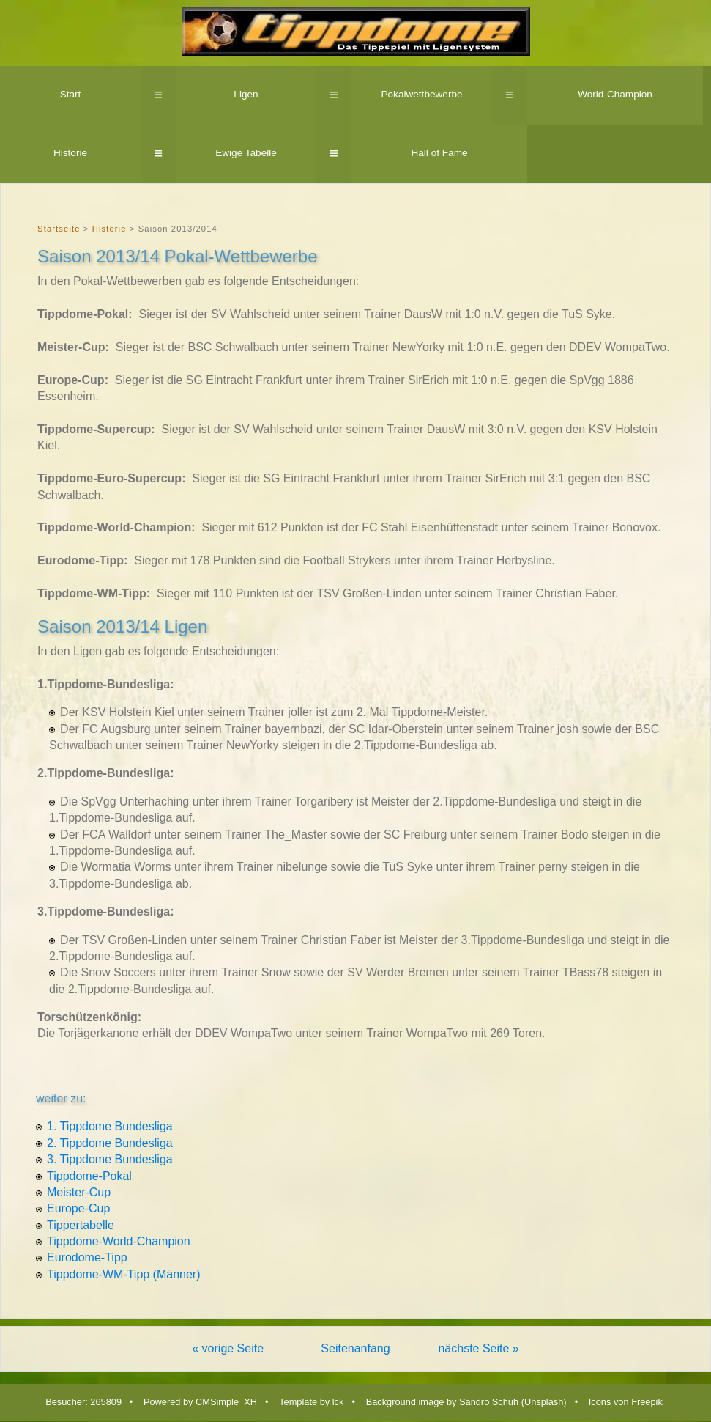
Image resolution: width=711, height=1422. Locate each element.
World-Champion (615, 94)
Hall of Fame (439, 152)
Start (70, 94)
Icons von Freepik (626, 1401)
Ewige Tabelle (246, 152)
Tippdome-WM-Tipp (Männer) (124, 1274)
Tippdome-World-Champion (118, 1241)
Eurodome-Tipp (87, 1257)
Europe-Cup (78, 1208)
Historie (70, 152)
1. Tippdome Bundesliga (110, 1126)
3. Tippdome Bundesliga (110, 1159)
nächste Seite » (478, 1348)
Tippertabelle (80, 1225)
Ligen (246, 94)
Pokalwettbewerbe (421, 94)
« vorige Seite (228, 1348)
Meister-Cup (79, 1192)
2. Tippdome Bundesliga (110, 1143)
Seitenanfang (355, 1348)
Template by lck (311, 1401)
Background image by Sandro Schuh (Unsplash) (466, 1401)
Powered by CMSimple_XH (200, 1401)
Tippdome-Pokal (89, 1176)
